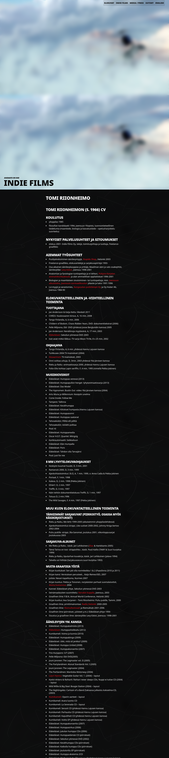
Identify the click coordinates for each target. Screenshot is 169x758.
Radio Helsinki (89, 604)
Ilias (91, 545)
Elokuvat (109, 3)
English (159, 3)
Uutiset (150, 3)
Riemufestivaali (72, 607)
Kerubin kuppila (86, 592)
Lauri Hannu (55, 675)
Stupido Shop (89, 259)
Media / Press (137, 3)
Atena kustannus (57, 585)
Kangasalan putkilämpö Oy (87, 287)
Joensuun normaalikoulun (74, 283)
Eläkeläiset (54, 335)
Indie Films (122, 3)
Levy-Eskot (66, 269)
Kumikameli (55, 696)
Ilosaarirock (55, 357)
